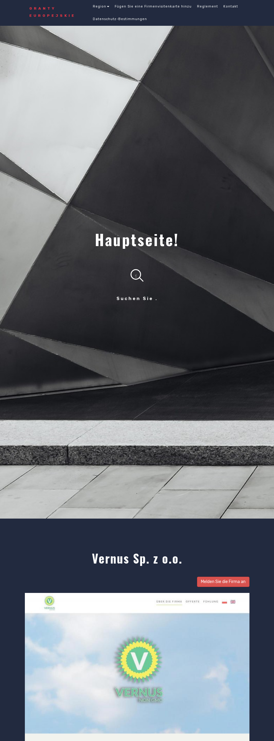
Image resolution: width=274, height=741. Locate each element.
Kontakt (230, 6)
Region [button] (101, 6)
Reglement (207, 6)
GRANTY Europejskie (52, 12)
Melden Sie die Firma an (223, 581)
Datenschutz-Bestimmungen (120, 19)
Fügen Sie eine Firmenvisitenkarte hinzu (153, 6)
